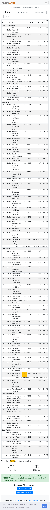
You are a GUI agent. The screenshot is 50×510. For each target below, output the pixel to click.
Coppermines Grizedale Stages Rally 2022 (24, 7)
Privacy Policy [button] (24, 507)
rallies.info (16, 500)
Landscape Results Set (24, 492)
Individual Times (22, 12)
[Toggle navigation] (46, 2)
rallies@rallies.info (33, 500)
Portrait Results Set (24, 488)
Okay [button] (44, 506)
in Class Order (39, 12)
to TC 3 (7, 16)
